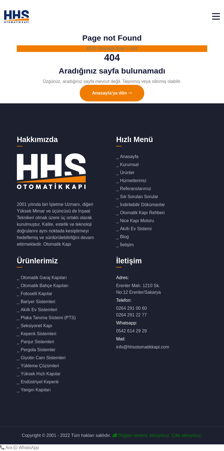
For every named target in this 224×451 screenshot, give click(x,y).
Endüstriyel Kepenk (40, 381)
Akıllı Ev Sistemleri (39, 309)
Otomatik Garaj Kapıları (44, 277)
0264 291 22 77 (131, 315)
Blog (124, 236)
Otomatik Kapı (57, 244)
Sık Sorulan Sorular (139, 196)
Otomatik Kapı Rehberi (142, 212)
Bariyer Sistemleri (38, 301)
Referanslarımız (135, 188)
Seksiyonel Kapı (36, 325)
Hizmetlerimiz (133, 180)
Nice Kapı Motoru (137, 220)
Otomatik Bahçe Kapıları (44, 285)
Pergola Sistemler (38, 349)
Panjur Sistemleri (37, 341)
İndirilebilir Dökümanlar (142, 204)
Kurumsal (129, 164)
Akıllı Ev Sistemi (136, 228)
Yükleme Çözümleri (40, 365)
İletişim (127, 244)
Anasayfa (129, 156)
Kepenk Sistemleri (38, 333)
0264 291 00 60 (131, 308)
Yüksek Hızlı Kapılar (40, 373)
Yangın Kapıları (36, 389)
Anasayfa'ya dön (112, 93)
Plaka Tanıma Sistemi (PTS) (48, 317)
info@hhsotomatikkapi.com (142, 347)
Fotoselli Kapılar (36, 293)
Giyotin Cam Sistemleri (43, 357)
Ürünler (127, 172)
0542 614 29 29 (131, 331)
